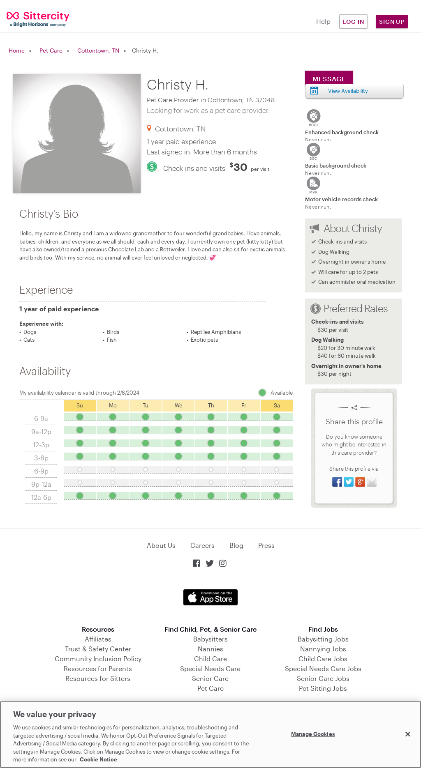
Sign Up (392, 21)
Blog (236, 545)
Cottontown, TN (98, 50)
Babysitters (210, 639)
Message (329, 79)
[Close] (408, 734)
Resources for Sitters (97, 678)
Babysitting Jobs (323, 639)
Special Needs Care (210, 668)
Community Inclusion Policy (98, 658)
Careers (202, 545)
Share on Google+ (360, 482)
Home (17, 50)
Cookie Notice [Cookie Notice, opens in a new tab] (98, 759)
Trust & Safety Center (98, 649)
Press (266, 545)
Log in (353, 21)
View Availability (348, 90)
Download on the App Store (210, 597)
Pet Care (50, 50)
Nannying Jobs (323, 649)
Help (323, 21)
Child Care (210, 658)
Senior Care (210, 678)
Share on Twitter (349, 482)
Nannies (210, 649)
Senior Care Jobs (323, 678)
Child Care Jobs (322, 658)
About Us (161, 545)
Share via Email (372, 482)
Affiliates (98, 639)
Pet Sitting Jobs (323, 688)
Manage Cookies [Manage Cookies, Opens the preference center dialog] (313, 733)
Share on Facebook (337, 482)
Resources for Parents (98, 668)
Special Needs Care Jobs (323, 668)
